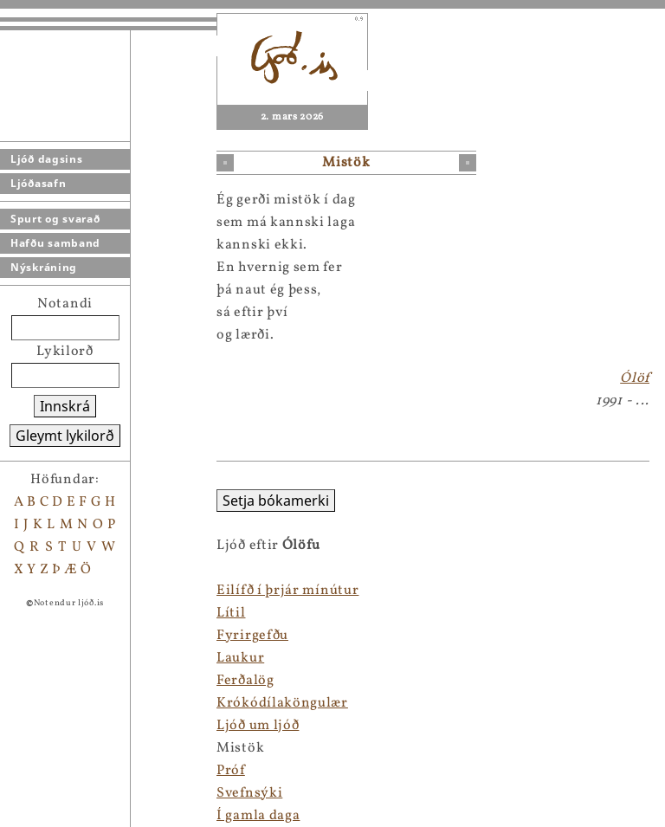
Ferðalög (245, 680)
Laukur (240, 658)
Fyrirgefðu (252, 635)
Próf (230, 770)
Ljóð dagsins (46, 159)
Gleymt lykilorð (65, 435)
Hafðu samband (55, 243)
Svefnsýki (249, 793)
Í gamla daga (258, 815)
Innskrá (65, 406)
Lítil (231, 613)
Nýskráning (43, 267)
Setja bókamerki (276, 500)
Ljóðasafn (38, 183)
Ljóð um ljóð (257, 725)
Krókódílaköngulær (282, 703)
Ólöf (634, 378)
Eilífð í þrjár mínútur (287, 590)
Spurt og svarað (55, 218)
